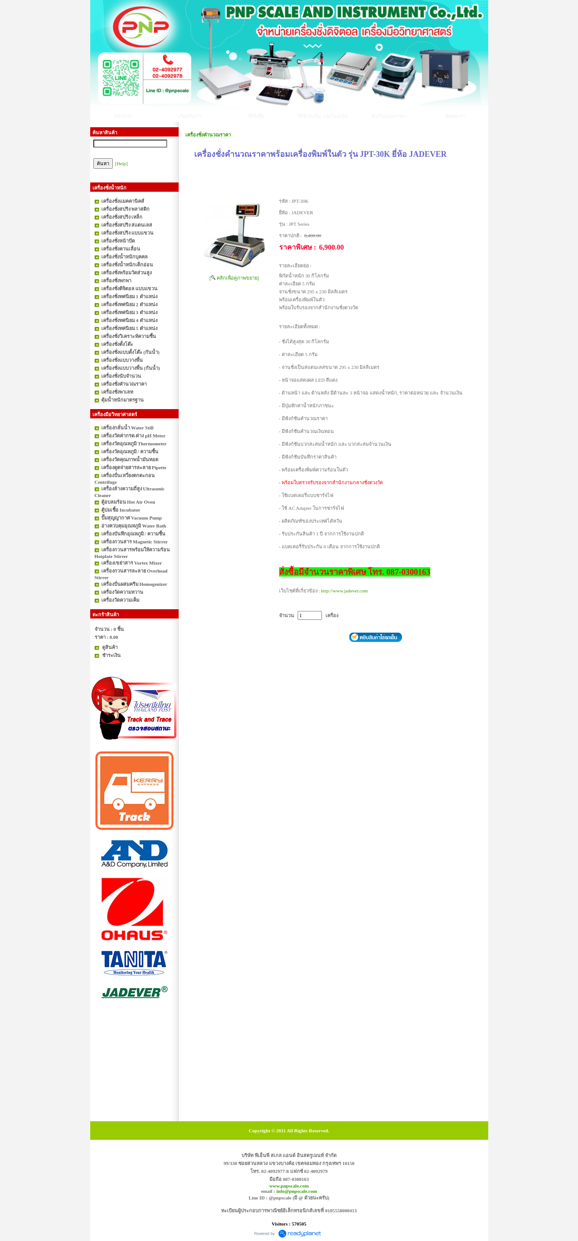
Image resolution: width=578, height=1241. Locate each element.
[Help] (121, 163)
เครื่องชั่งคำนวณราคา (208, 134)
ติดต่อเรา (455, 116)
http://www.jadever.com (344, 590)
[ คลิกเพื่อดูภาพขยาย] (234, 278)
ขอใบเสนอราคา (388, 116)
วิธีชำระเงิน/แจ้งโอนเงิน (322, 116)
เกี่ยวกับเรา (189, 116)
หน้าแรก (123, 116)
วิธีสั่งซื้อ (255, 116)
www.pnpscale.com (289, 1185)
